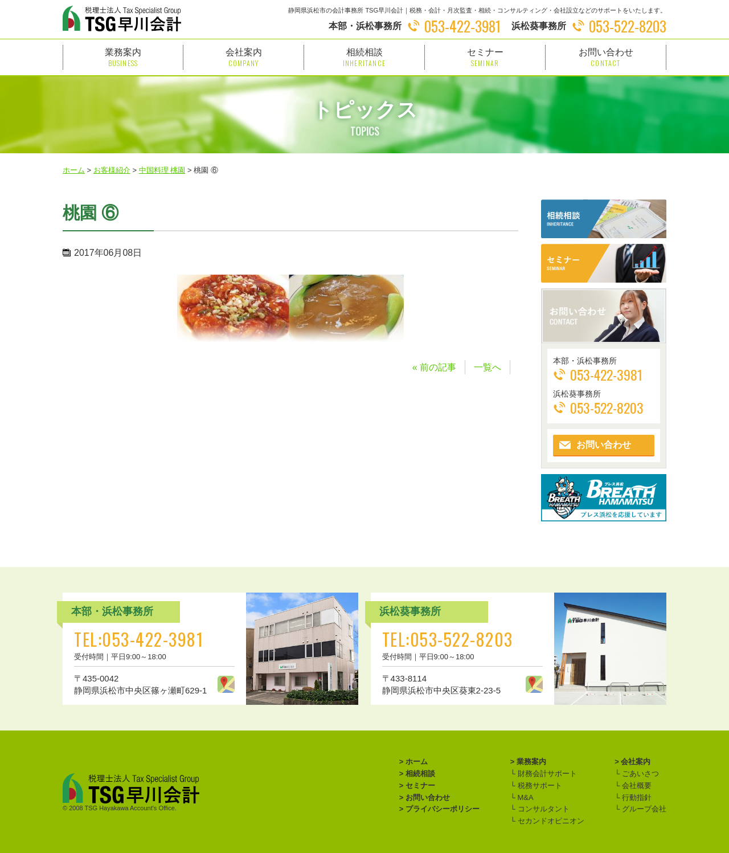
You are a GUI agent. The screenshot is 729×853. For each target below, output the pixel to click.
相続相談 (364, 57)
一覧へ (487, 367)
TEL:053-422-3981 (138, 639)
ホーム (417, 761)
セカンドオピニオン (549, 821)
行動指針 (636, 797)
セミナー (485, 57)
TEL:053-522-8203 (447, 639)
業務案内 (123, 57)
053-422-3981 (462, 25)
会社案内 (243, 57)
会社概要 (636, 785)
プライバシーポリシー (443, 809)
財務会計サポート (546, 773)
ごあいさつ (639, 773)
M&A (524, 797)
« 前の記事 (434, 367)
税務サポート (538, 785)
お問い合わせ (606, 57)
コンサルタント (542, 809)
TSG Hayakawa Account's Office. (131, 808)
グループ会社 (643, 809)
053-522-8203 (627, 25)
